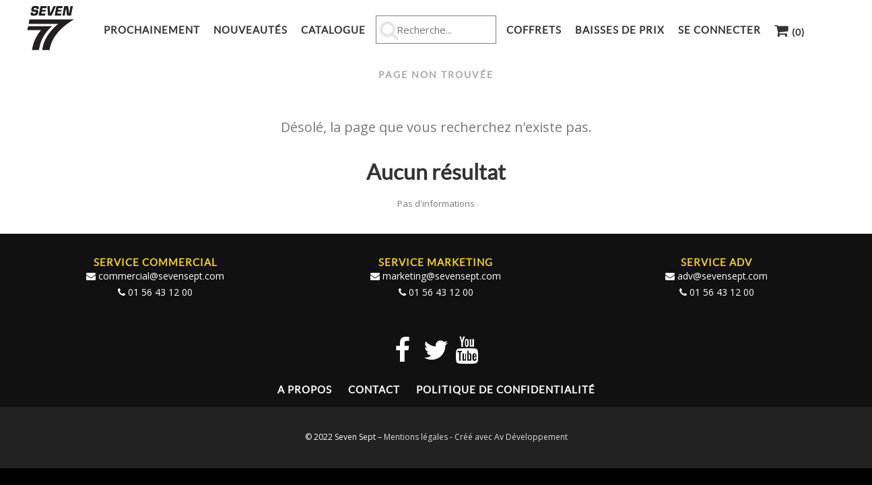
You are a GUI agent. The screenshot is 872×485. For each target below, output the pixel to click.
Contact (374, 389)
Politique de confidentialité (505, 389)
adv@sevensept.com (722, 275)
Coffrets (534, 30)
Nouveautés (250, 30)
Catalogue (333, 30)
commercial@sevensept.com (161, 275)
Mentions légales (416, 437)
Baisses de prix (620, 30)
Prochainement (152, 30)
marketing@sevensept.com (441, 275)
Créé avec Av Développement (511, 437)
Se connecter (719, 30)
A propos (304, 389)
